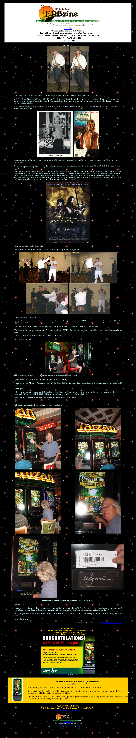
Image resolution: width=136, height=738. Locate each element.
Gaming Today (72, 684)
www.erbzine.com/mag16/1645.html (67, 710)
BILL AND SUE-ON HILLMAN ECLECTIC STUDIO (68, 725)
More (67, 698)
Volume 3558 (68, 29)
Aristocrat (62, 674)
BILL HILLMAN (67, 722)
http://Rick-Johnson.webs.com (112, 623)
